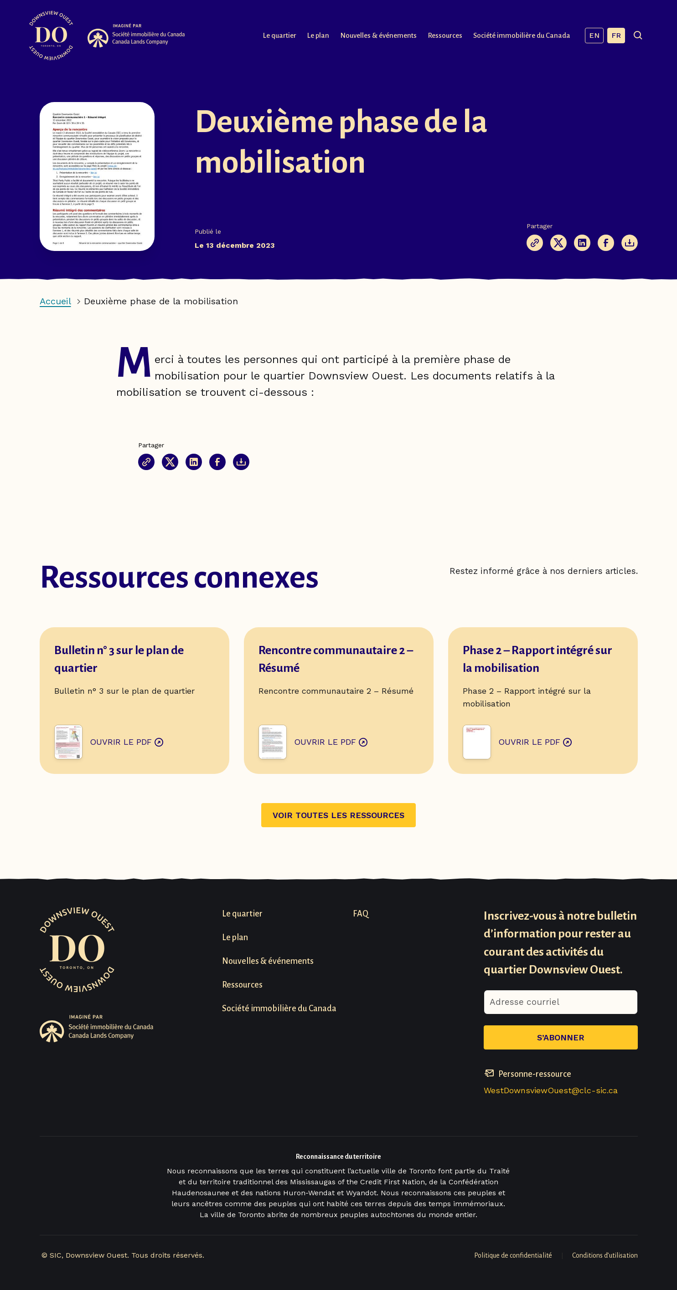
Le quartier (279, 35)
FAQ (360, 913)
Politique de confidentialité (513, 1255)
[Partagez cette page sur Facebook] (606, 243)
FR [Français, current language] (616, 35)
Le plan (318, 35)
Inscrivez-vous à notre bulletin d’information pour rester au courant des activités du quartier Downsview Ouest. (560, 943)
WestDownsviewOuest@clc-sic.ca (551, 1090)
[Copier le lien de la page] (535, 243)
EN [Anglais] (594, 35)
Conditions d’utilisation (605, 1255)
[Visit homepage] (51, 35)
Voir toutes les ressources (338, 815)
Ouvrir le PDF (127, 742)
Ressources (445, 35)
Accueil (55, 301)
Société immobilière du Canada (521, 35)
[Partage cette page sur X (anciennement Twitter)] (558, 243)
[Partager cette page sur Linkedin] (582, 243)
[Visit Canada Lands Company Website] (136, 35)
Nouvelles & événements (378, 35)
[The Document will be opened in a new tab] (629, 243)
